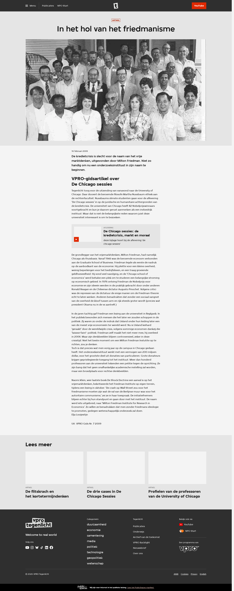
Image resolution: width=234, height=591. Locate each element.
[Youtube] (27, 547)
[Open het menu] (31, 5)
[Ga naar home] (116, 6)
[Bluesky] (37, 547)
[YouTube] (199, 5)
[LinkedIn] (46, 547)
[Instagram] (32, 547)
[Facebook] (51, 547)
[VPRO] (189, 549)
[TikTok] (42, 547)
